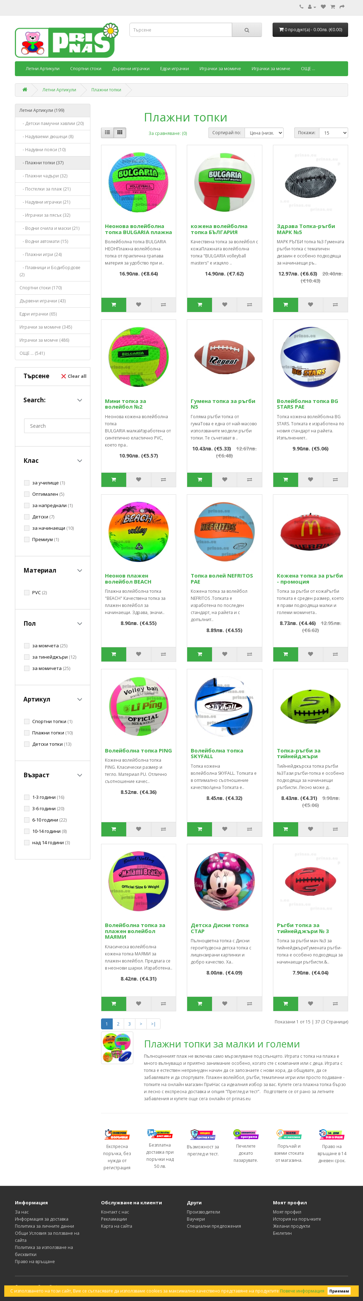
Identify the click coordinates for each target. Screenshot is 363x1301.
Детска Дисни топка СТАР (219, 927)
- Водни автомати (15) (43, 241)
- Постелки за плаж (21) (45, 189)
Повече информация (302, 1291)
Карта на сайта (116, 1226)
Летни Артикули (43, 69)
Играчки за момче (271, 69)
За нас (22, 1212)
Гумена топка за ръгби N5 (223, 403)
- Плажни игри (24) (40, 254)
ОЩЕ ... (308, 69)
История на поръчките (297, 1219)
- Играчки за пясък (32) (44, 215)
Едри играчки (174, 69)
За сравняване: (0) (168, 133)
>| (153, 1024)
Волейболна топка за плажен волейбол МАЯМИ (135, 930)
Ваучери (196, 1219)
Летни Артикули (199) (41, 110)
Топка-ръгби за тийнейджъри (298, 753)
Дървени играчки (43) (42, 301)
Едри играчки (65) (38, 314)
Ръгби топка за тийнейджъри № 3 (303, 927)
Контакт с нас (115, 1212)
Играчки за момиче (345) (45, 327)
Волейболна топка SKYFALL (217, 753)
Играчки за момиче (220, 69)
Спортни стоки (85, 69)
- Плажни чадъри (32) (43, 176)
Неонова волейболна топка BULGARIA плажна (138, 228)
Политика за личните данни (44, 1226)
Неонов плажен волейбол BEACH (128, 578)
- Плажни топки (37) (41, 163)
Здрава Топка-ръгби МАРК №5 (306, 228)
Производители (203, 1212)
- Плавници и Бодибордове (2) (49, 271)
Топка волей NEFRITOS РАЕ (222, 578)
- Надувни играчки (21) (44, 202)
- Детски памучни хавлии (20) (51, 123)
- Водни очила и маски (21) (49, 228)
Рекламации (114, 1219)
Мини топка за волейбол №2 (125, 403)
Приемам (339, 1291)
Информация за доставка (41, 1219)
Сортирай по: (226, 133)
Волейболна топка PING (138, 750)
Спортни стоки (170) (40, 288)
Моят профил (287, 1212)
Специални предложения (214, 1226)
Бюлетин (282, 1233)
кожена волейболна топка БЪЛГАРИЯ (219, 228)
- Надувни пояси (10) (42, 150)
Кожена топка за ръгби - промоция (310, 578)
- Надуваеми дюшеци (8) (46, 136)
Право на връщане (35, 1262)
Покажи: (306, 133)
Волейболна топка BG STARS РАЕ (307, 403)
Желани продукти (291, 1226)
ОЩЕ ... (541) (32, 353)
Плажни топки (106, 90)
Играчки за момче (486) (44, 340)
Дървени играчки (131, 69)
